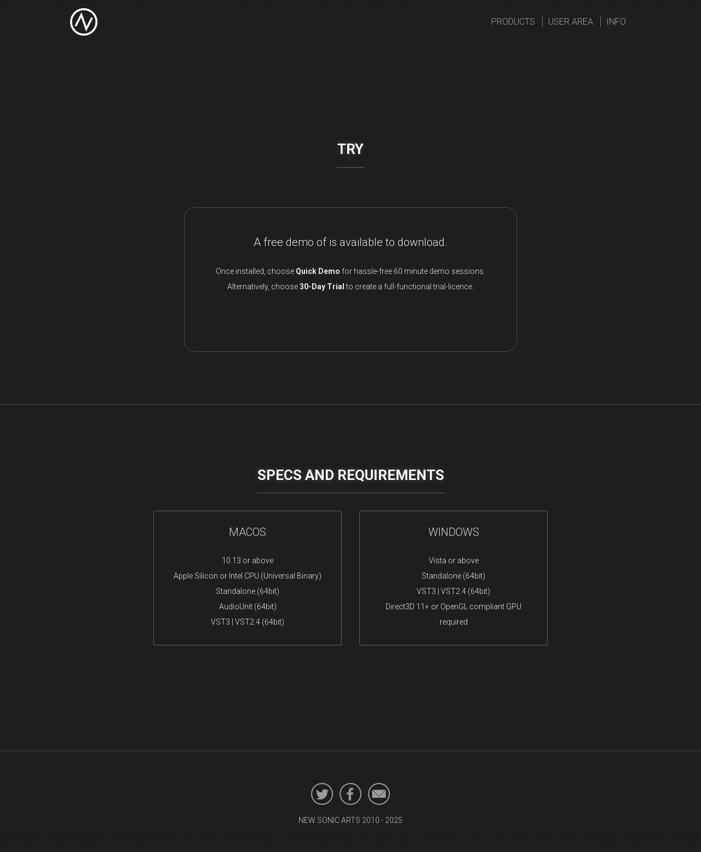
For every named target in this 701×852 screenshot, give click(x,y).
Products (513, 21)
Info (616, 21)
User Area (570, 21)
